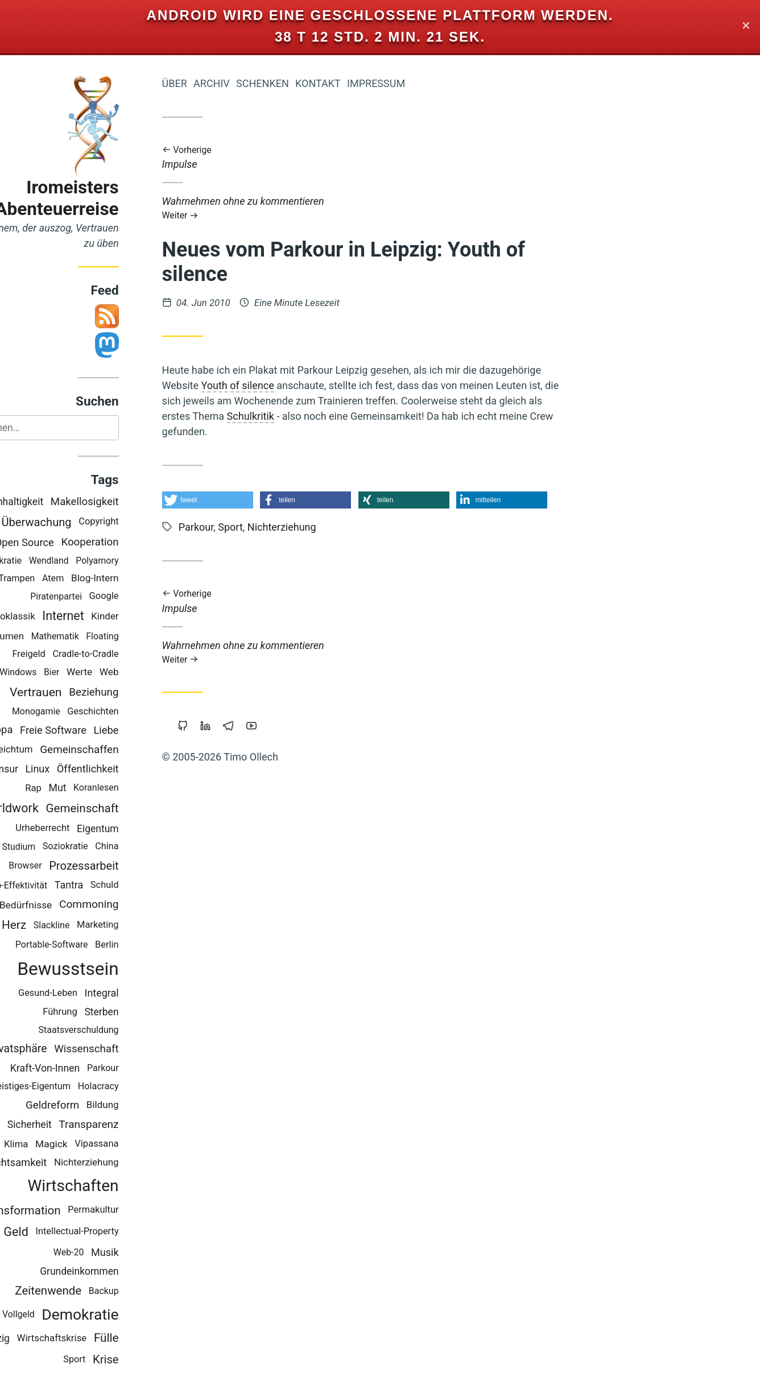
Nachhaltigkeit (52, 502)
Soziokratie (106, 846)
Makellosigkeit (125, 503)
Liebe (146, 731)
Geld (56, 1232)
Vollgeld (59, 1314)
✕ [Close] (746, 26)
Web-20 (109, 1252)
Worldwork (50, 808)
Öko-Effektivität (57, 886)
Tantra (109, 885)
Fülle (146, 1339)
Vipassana (137, 1144)
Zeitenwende (89, 1291)
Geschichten (133, 711)
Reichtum (53, 749)
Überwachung (77, 523)
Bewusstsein (108, 969)
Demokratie (120, 1315)
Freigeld (69, 654)
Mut (98, 788)
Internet (104, 617)
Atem (93, 578)
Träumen (46, 636)
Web (149, 672)
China (147, 846)
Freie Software (94, 731)
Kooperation (130, 542)
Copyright (139, 522)
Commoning (129, 904)
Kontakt (358, 83)
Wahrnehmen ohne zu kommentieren (402, 207)
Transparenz (129, 1124)
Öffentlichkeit (128, 769)
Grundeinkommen (120, 1272)
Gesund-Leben (88, 994)
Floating (143, 636)
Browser (65, 866)
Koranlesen (136, 788)
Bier (92, 672)
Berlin (147, 945)
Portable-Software (92, 945)
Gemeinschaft (122, 809)
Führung (101, 1012)
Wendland (89, 561)
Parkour (143, 1068)
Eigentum (138, 829)
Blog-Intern (135, 578)
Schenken (302, 83)
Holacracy (138, 1086)
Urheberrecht (83, 828)
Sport (115, 1359)
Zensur (43, 769)
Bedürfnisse (66, 905)
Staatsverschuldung (119, 1030)
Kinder (145, 616)
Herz (54, 925)
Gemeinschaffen (120, 750)
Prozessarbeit (124, 866)
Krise (146, 1360)
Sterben (142, 1012)
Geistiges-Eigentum (71, 1086)
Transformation (61, 1211)
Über (215, 83)
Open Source (64, 543)
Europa (36, 730)
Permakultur (134, 1210)
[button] (248, 500)
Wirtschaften (113, 1186)
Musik (145, 1253)
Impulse (402, 157)
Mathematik (95, 636)
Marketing (138, 925)
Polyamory (138, 561)
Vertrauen (76, 692)
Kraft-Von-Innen (86, 1068)
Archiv (252, 83)
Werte (120, 672)
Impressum (416, 83)
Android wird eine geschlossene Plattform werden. (380, 15)
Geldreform (92, 1105)
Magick (92, 1144)
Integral (142, 993)
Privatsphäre (57, 1049)
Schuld (145, 885)
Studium (59, 847)
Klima (56, 1144)
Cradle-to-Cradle (126, 654)
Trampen (57, 578)
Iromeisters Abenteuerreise (97, 198)
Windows (58, 672)
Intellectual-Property (117, 1232)
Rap (74, 788)
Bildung (143, 1105)
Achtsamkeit (59, 1163)
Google (144, 596)
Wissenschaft (127, 1049)
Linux (78, 769)
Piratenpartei (97, 597)
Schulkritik (291, 416)
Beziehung (134, 692)
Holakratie (41, 561)
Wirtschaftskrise (92, 1338)
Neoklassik (52, 616)
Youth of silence (278, 385)
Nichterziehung (126, 1163)
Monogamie (76, 711)
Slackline (92, 925)
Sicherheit (70, 1125)
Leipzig (34, 1339)
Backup (144, 1291)
